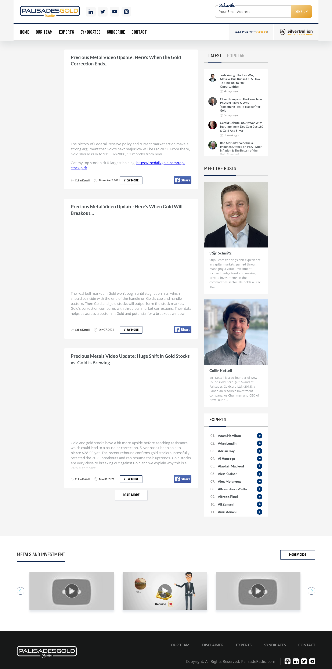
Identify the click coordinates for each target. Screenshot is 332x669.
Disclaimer (213, 645)
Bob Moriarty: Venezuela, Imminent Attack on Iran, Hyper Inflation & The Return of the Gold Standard (241, 148)
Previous (20, 591)
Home (24, 32)
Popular (236, 55)
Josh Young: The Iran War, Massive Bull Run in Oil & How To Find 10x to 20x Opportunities (240, 80)
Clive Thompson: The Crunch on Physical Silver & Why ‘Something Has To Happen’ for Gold (241, 104)
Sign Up (301, 11)
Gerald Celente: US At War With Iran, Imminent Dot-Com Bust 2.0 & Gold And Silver (241, 126)
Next (311, 591)
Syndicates (90, 32)
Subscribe (116, 32)
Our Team (44, 32)
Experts (66, 32)
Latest (214, 55)
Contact (139, 32)
